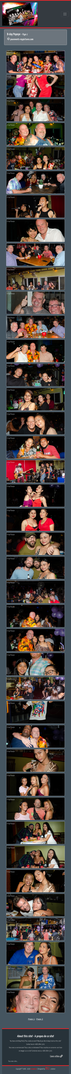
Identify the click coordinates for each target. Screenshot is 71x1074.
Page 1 (31, 1019)
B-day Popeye (11, 53)
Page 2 (39, 1019)
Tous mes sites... (13, 1061)
